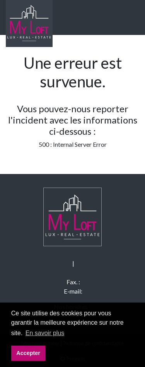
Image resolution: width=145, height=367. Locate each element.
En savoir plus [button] (45, 333)
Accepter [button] (28, 353)
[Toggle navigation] (125, 17)
